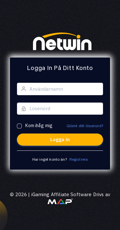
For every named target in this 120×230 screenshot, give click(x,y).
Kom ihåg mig (38, 125)
